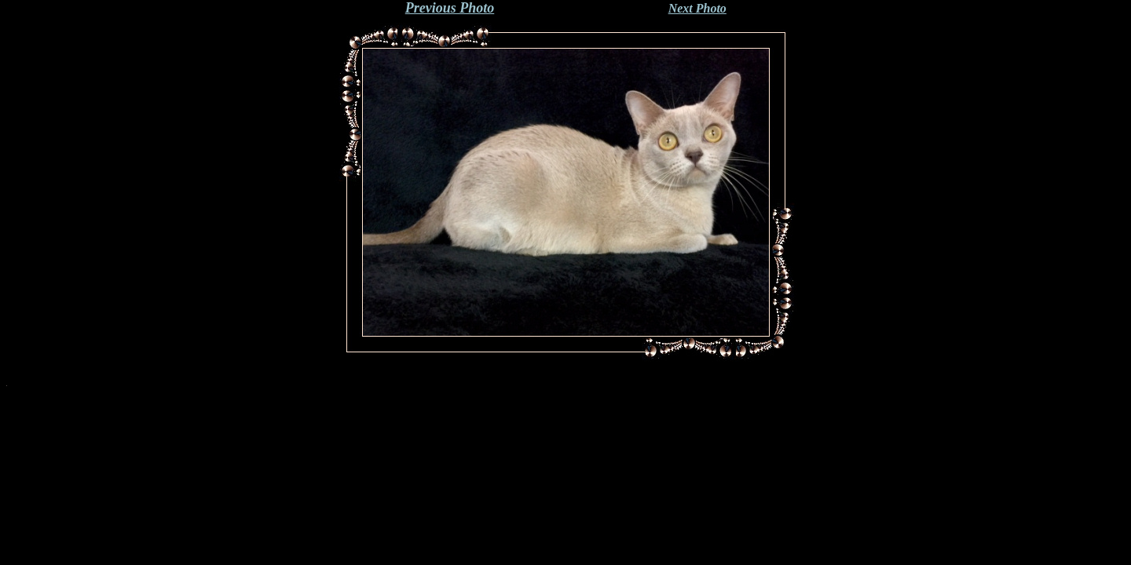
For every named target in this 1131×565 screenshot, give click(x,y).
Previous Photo (450, 8)
